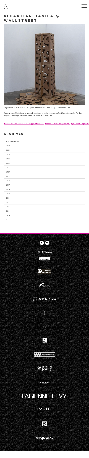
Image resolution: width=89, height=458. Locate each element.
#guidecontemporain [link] (80, 124)
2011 (8, 211)
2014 (8, 198)
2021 (8, 168)
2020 (8, 172)
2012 (8, 207)
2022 (8, 163)
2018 (8, 181)
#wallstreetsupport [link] (27, 124)
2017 (8, 185)
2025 (8, 150)
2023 (8, 159)
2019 (8, 176)
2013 (8, 202)
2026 (8, 146)
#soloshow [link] (49, 124)
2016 (8, 189)
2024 (8, 155)
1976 (8, 216)
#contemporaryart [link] (62, 124)
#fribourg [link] (40, 124)
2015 (8, 194)
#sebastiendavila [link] (11, 124)
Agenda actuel (12, 142)
